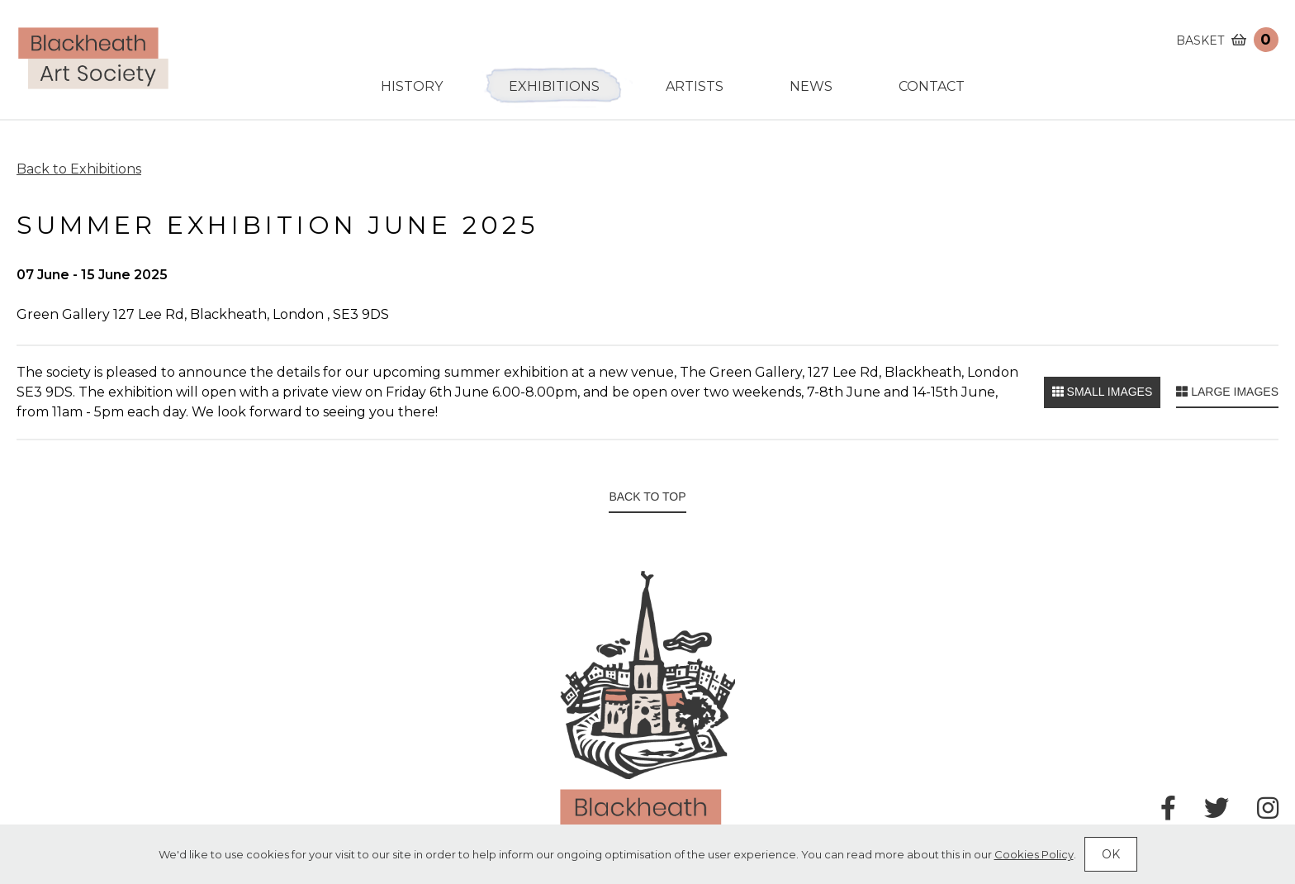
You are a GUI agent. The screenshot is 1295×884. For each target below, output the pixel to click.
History (412, 86)
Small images (1102, 391)
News (811, 86)
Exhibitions (554, 86)
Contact (932, 86)
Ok (1111, 854)
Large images (1227, 391)
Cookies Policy (1034, 854)
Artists (694, 86)
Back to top (647, 496)
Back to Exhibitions (79, 169)
